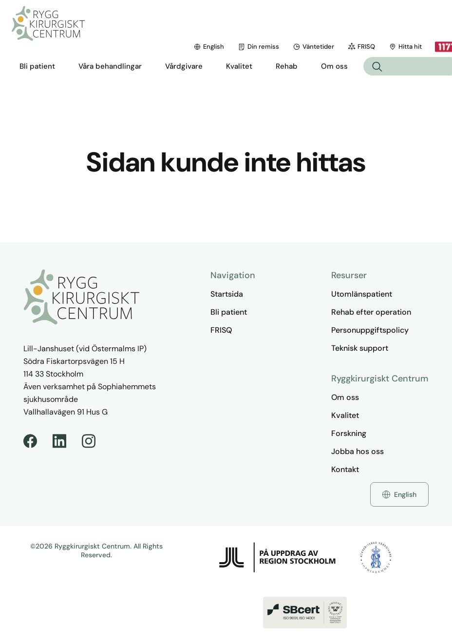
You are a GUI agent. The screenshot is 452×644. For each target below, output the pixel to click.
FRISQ (285, 46)
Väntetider (237, 46)
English (132, 46)
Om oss (345, 397)
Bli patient (228, 312)
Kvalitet (345, 415)
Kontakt (345, 469)
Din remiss (182, 46)
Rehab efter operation (371, 312)
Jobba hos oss (357, 451)
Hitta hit (329, 46)
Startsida (226, 294)
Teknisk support (359, 348)
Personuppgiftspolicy (370, 330)
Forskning (348, 433)
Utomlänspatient (361, 294)
